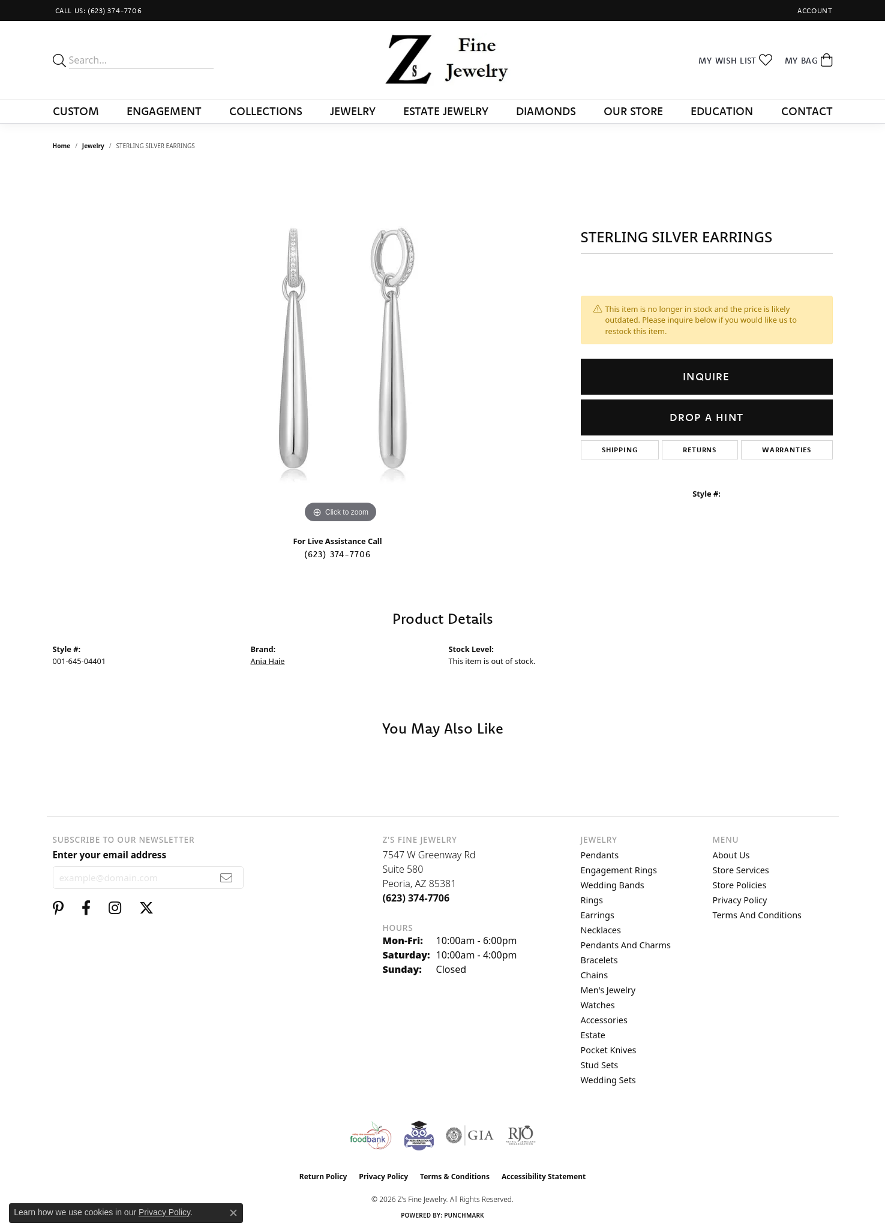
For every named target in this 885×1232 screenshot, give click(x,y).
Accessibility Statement (544, 1176)
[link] (97, 10)
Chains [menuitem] (594, 975)
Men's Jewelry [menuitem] (608, 990)
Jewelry (353, 111)
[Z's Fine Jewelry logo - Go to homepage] (442, 60)
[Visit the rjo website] (521, 1135)
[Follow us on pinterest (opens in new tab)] (58, 908)
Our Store (633, 111)
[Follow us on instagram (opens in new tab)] (115, 908)
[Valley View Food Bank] (370, 1135)
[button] (813, 10)
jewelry (93, 146)
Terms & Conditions (455, 1176)
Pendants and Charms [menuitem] (626, 945)
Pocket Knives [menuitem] (609, 1050)
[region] (341, 346)
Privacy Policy (740, 900)
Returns (699, 449)
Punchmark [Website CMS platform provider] (464, 1215)
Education (722, 111)
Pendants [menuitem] (600, 855)
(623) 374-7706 (337, 554)
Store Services (741, 870)
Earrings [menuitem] (597, 915)
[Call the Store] (416, 898)
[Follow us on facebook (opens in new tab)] (86, 908)
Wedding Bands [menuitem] (612, 885)
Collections (265, 111)
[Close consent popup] (233, 1212)
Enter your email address (110, 855)
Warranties (786, 449)
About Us (731, 855)
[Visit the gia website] (470, 1135)
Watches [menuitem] (598, 1005)
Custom (76, 111)
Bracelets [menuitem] (599, 960)
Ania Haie (268, 661)
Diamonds (546, 111)
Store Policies (740, 885)
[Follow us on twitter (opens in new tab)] (146, 908)
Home (62, 146)
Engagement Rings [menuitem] (619, 870)
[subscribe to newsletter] (226, 877)
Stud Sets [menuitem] (600, 1065)
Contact (807, 111)
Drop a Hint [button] (706, 417)
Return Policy (323, 1176)
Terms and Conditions (757, 915)
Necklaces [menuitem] (601, 930)
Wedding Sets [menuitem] (608, 1080)
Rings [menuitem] (592, 900)
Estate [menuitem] (593, 1035)
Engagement (164, 111)
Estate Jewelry (445, 111)
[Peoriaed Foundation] (419, 1135)
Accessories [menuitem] (604, 1020)
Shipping (619, 449)
